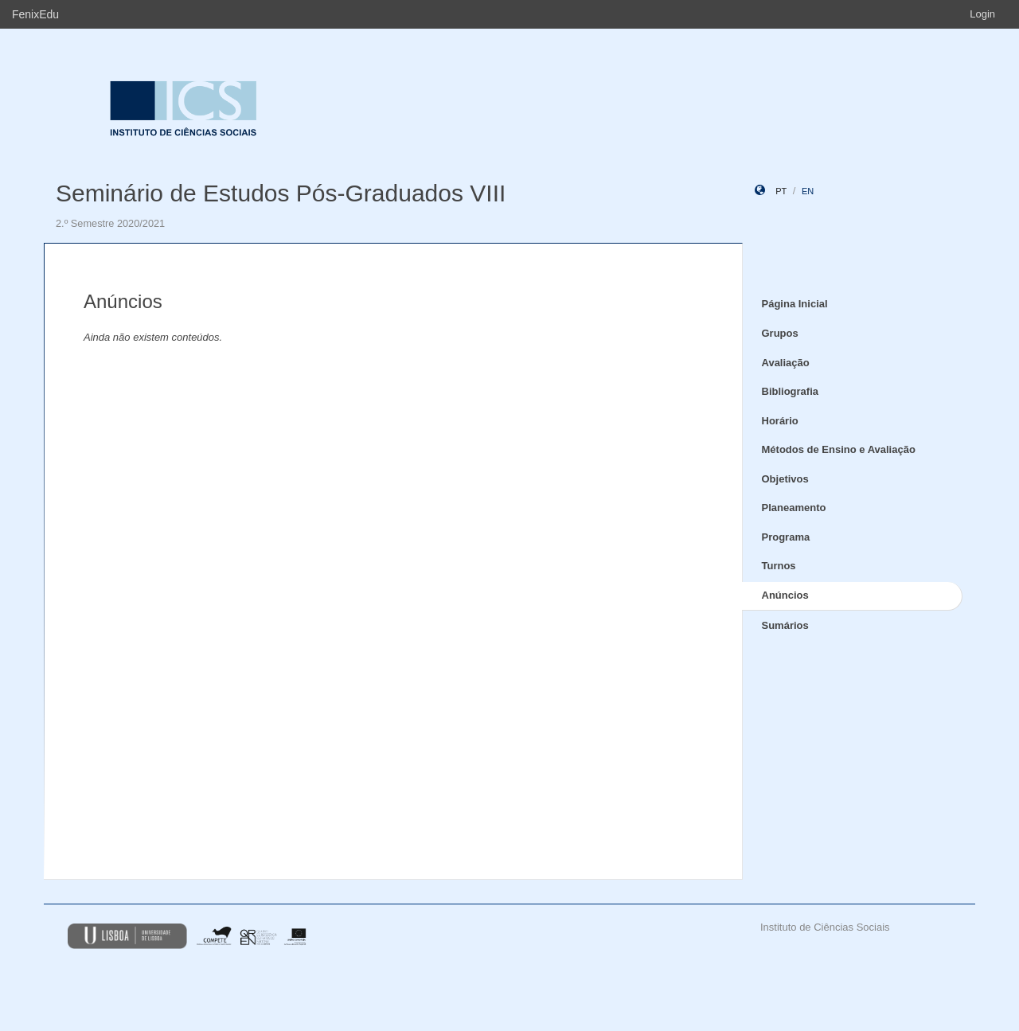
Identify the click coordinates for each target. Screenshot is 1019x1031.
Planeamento (794, 508)
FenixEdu (35, 14)
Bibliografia (790, 391)
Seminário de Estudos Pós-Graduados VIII (281, 193)
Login (982, 14)
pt (781, 191)
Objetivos (785, 479)
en (808, 191)
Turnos (779, 566)
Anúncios (785, 595)
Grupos (780, 333)
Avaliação (786, 363)
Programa (786, 537)
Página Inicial (795, 304)
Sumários (785, 625)
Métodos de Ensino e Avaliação (839, 449)
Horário (780, 421)
